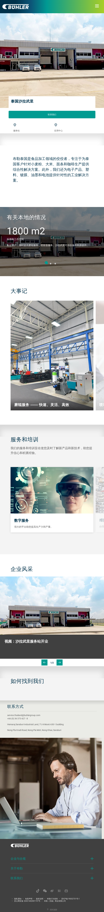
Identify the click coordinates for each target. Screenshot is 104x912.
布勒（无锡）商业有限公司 (55, 901)
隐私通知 (17, 898)
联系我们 (52, 114)
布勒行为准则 (52, 898)
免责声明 (28, 898)
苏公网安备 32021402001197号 (27, 901)
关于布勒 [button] (17, 868)
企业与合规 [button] (18, 859)
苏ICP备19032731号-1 (70, 898)
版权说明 (39, 898)
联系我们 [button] (17, 878)
